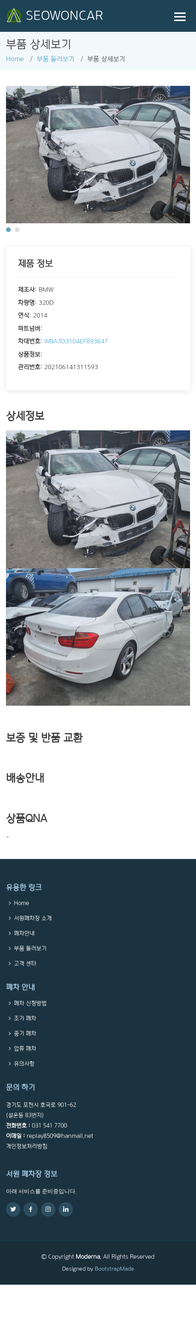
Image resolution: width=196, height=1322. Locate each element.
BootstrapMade (114, 1284)
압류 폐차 (25, 1064)
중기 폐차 (25, 1048)
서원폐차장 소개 (33, 934)
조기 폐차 (25, 1033)
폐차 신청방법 (30, 1018)
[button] (8, 229)
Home (15, 59)
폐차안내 (24, 949)
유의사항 (24, 1079)
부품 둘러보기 (55, 59)
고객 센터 (25, 979)
